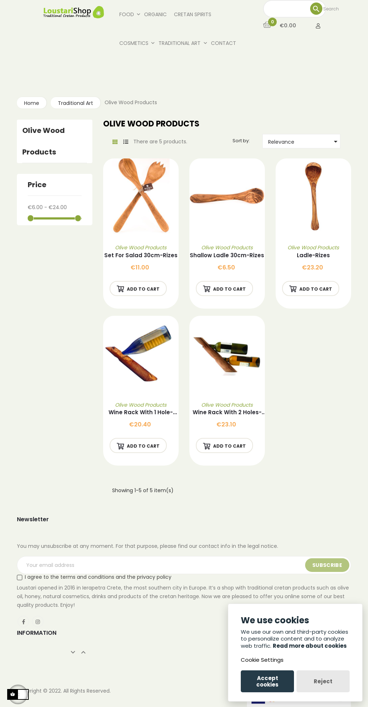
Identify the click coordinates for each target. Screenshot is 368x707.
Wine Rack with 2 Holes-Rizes (227, 412)
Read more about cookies (310, 646)
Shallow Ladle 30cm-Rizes (227, 255)
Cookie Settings (262, 660)
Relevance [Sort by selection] (304, 141)
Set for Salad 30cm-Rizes (141, 255)
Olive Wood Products (140, 247)
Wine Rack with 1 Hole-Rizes (141, 412)
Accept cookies (267, 681)
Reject (323, 681)
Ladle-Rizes (313, 255)
